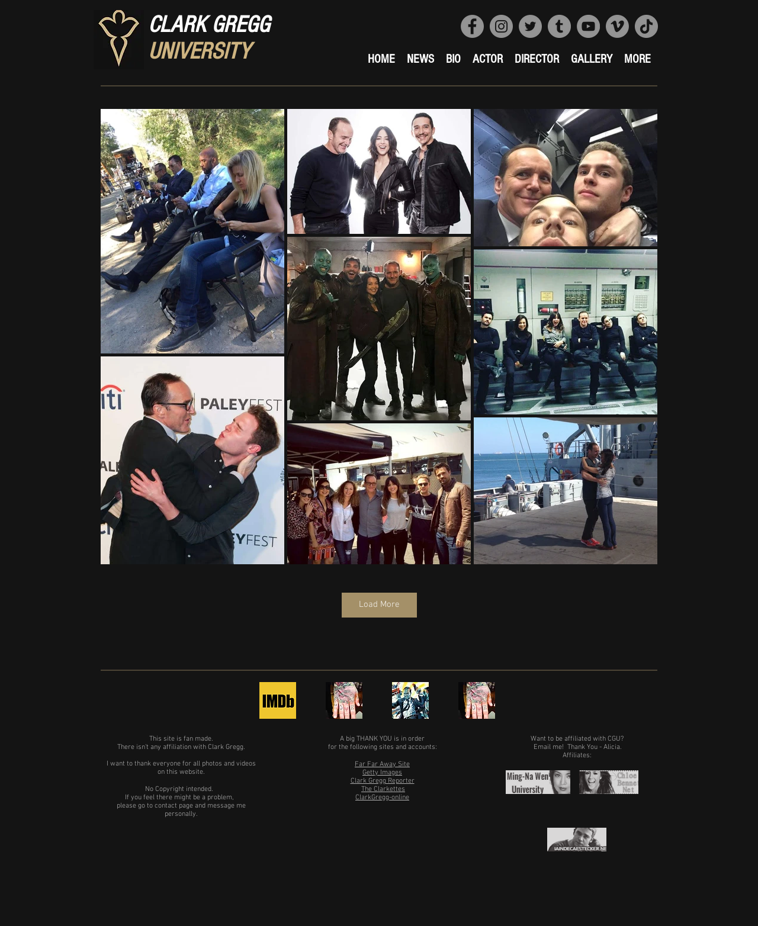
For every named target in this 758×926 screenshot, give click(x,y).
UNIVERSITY (199, 51)
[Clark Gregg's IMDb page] (277, 700)
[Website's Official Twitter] (530, 26)
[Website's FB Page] (472, 26)
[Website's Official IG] (501, 26)
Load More (379, 604)
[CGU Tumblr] (559, 26)
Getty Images (382, 773)
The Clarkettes (383, 789)
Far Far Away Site (382, 764)
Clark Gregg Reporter (383, 781)
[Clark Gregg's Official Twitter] (344, 700)
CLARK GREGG (208, 24)
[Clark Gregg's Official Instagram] (476, 700)
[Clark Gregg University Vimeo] (617, 26)
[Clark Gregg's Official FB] (410, 700)
